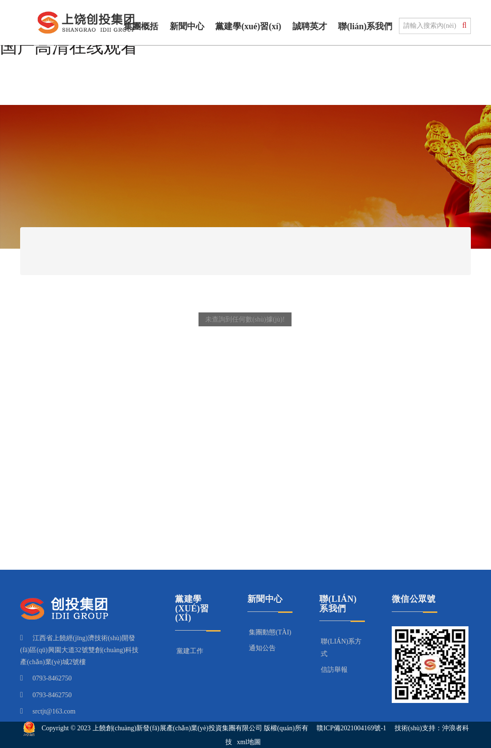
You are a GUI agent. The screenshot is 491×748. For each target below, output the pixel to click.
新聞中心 (187, 26)
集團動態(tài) (270, 632)
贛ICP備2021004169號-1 (351, 728)
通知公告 (262, 648)
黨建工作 (189, 651)
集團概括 (141, 26)
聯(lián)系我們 (365, 26)
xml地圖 (249, 742)
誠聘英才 (309, 26)
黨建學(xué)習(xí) (248, 26)
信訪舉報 (334, 669)
